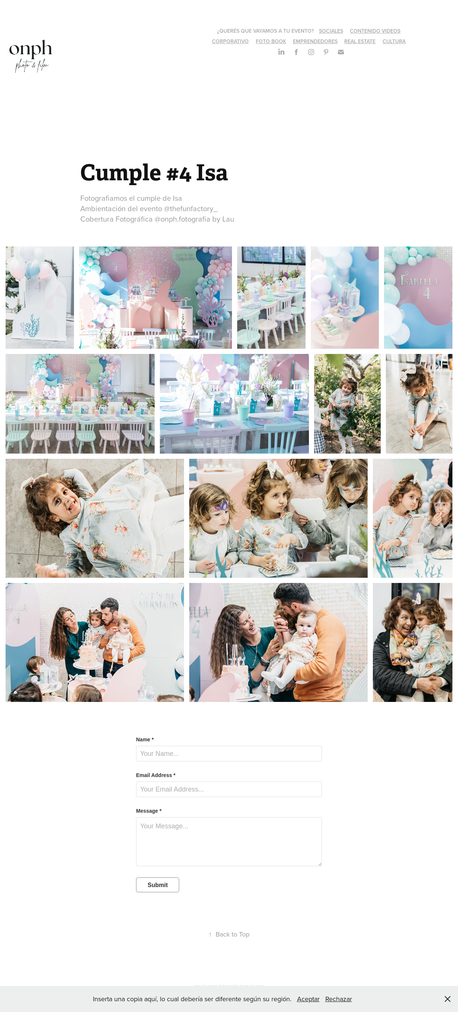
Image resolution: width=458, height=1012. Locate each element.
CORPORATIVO (230, 41)
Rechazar (338, 998)
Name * (145, 739)
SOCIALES (331, 31)
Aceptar (308, 998)
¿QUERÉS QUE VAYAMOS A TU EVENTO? (265, 31)
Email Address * (155, 775)
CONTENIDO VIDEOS (375, 31)
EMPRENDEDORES (315, 41)
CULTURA (394, 41)
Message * (148, 810)
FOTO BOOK (271, 41)
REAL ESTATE (359, 41)
